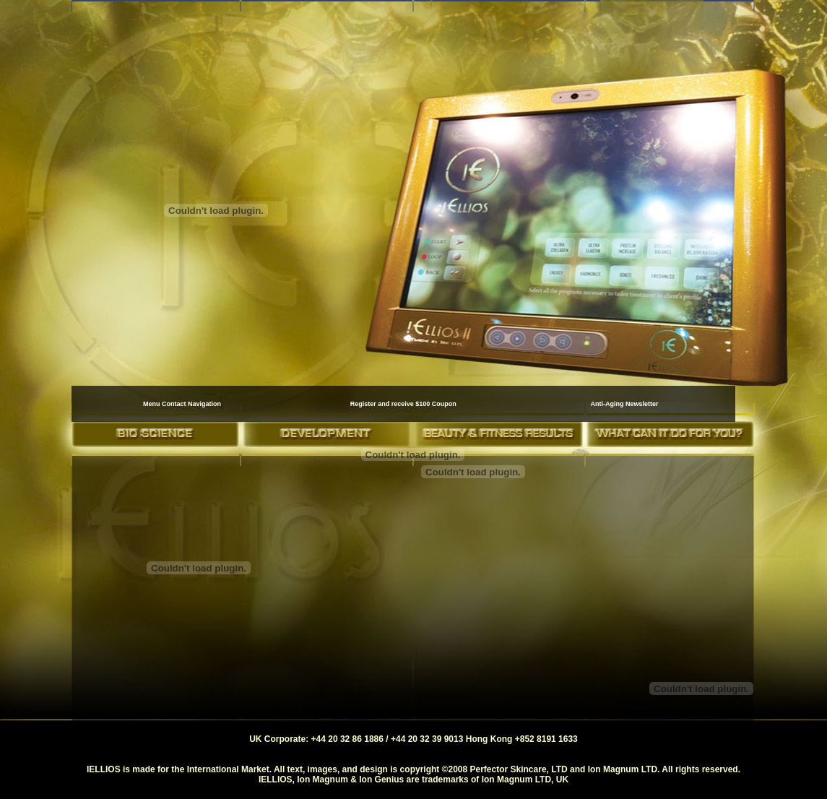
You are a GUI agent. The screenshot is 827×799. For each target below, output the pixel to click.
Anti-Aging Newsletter (624, 403)
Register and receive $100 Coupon (403, 403)
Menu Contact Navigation (182, 403)
